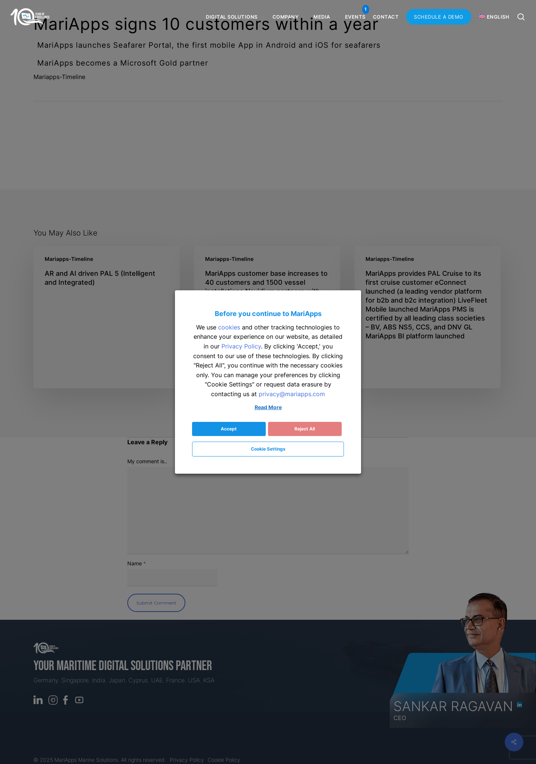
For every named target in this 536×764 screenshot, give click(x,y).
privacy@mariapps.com (292, 394)
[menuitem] (496, 16)
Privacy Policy (241, 346)
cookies (229, 327)
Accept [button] (229, 429)
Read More (268, 407)
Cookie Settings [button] (268, 449)
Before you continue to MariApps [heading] (268, 314)
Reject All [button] (304, 429)
